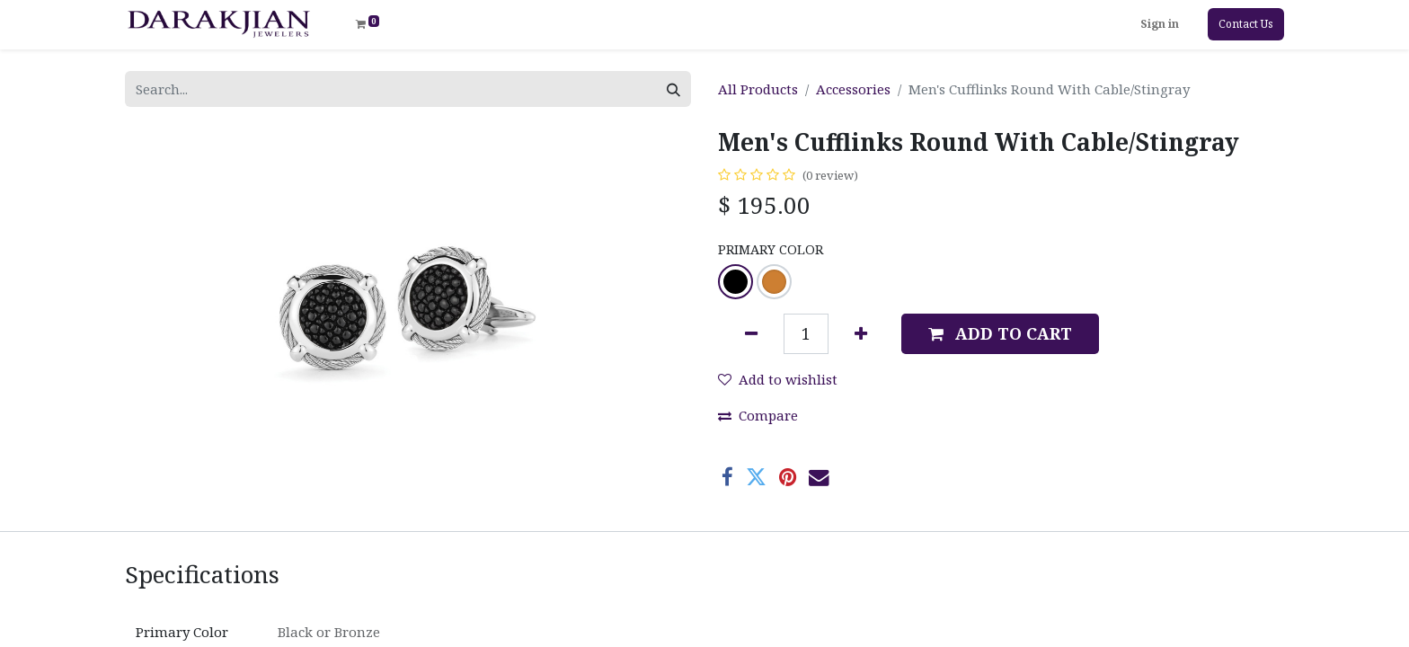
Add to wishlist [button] (777, 379)
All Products (758, 89)
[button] (1000, 334)
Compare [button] (758, 415)
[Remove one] (751, 334)
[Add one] (861, 334)
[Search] (673, 89)
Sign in (1159, 23)
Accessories (853, 89)
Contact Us (1245, 23)
